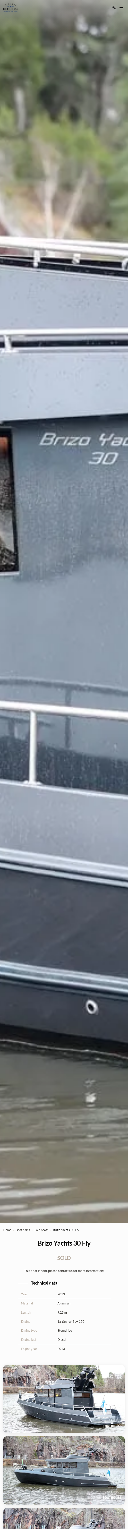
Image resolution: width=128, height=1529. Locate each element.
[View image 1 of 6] (64, 1399)
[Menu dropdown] (121, 7)
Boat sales (23, 1230)
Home (7, 1230)
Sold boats (41, 1230)
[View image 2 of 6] (64, 1470)
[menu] (10, 7)
